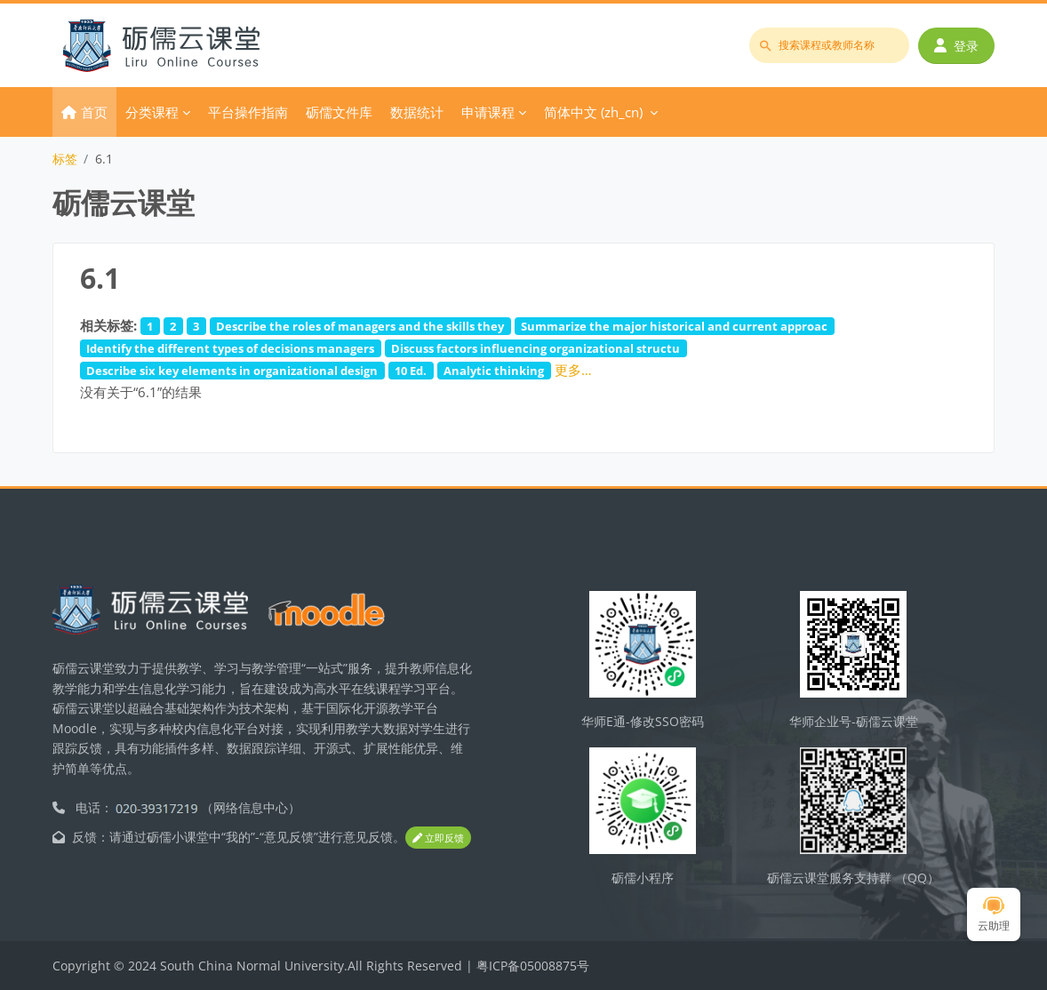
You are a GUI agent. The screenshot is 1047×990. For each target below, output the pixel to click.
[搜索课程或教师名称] (829, 45)
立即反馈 (438, 837)
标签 (64, 158)
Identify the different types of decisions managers (230, 348)
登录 (956, 45)
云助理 (994, 915)
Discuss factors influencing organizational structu (535, 348)
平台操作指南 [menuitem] (248, 112)
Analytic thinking (494, 371)
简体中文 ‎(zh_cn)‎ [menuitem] (593, 112)
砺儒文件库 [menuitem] (339, 112)
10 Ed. (411, 371)
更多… (573, 370)
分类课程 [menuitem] (152, 112)
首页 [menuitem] (94, 112)
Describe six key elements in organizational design (232, 371)
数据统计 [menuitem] (417, 112)
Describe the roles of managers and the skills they (360, 326)
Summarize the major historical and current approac (674, 326)
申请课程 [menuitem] (488, 112)
